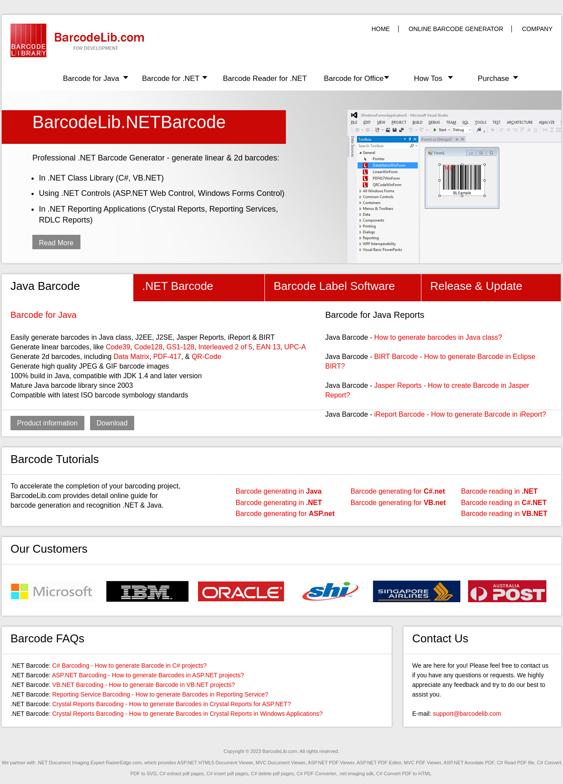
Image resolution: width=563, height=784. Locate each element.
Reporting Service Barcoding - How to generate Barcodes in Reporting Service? (160, 694)
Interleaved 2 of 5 (225, 347)
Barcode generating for (285, 513)
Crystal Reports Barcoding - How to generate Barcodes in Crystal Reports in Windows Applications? (187, 713)
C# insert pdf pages (227, 773)
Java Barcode (45, 286)
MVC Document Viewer (281, 762)
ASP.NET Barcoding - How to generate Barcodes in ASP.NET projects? (148, 675)
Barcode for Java (91, 78)
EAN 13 (268, 347)
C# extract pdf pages (182, 773)
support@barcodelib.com (467, 713)
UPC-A (295, 347)
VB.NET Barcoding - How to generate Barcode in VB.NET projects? (143, 684)
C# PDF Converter (316, 773)
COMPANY (537, 28)
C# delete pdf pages (272, 773)
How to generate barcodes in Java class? (438, 337)
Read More (56, 243)
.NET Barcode (177, 286)
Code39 (118, 347)
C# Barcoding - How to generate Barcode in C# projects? (129, 665)
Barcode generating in (279, 491)
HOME (381, 28)
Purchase (493, 78)
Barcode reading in (499, 491)
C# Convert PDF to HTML (403, 773)
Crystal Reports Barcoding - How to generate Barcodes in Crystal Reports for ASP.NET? (171, 703)
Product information (47, 423)
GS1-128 (181, 347)
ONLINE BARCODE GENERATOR (456, 28)
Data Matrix (131, 356)
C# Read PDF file (516, 762)
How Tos (428, 78)
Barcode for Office (354, 78)
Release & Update (476, 286)
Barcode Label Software (334, 286)
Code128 (148, 347)
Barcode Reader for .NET (265, 78)
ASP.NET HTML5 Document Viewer (215, 762)
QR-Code (206, 356)
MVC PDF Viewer (422, 762)
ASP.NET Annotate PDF (469, 762)
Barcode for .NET (170, 78)
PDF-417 (167, 356)
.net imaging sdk (356, 773)
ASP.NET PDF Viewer (331, 762)
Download (112, 423)
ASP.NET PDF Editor (379, 762)
